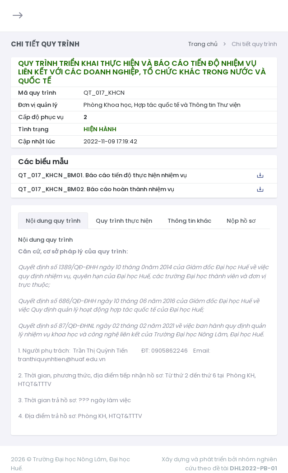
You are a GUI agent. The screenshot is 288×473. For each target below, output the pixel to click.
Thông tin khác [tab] (189, 220)
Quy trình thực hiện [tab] (124, 220)
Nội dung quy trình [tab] (53, 220)
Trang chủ (203, 44)
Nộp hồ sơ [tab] (241, 220)
